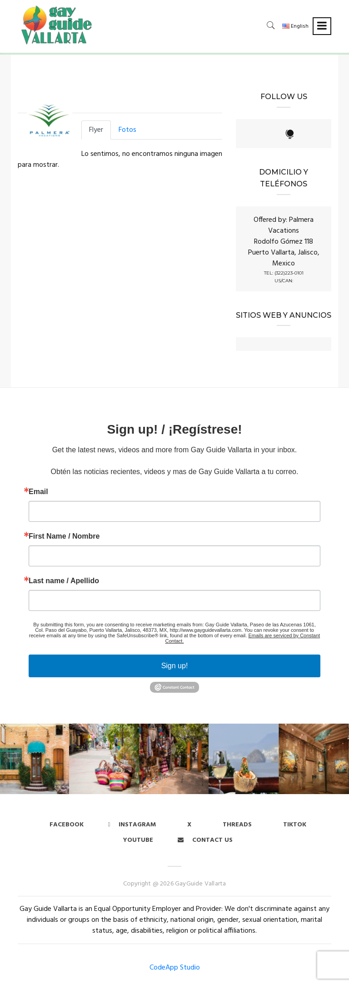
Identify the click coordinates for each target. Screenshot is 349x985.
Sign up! (174, 666)
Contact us (205, 840)
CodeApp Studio (175, 968)
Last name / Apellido (64, 581)
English (295, 26)
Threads (237, 825)
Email (38, 491)
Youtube (138, 840)
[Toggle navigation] (322, 26)
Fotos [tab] (127, 130)
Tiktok (294, 825)
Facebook (67, 825)
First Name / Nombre (64, 536)
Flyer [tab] (96, 130)
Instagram (132, 825)
